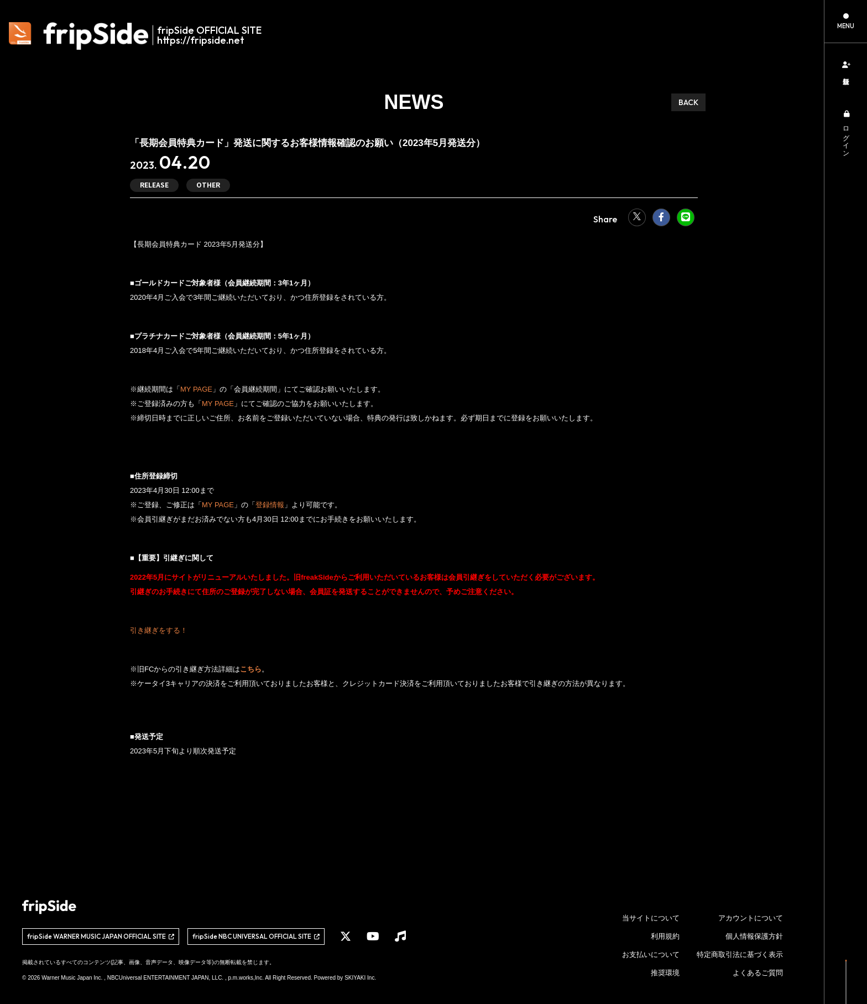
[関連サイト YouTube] (373, 936)
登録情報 (269, 505)
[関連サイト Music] (400, 936)
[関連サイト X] (345, 936)
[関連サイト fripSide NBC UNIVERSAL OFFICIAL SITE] (256, 936)
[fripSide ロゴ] (141, 36)
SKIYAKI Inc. (360, 978)
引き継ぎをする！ (158, 630)
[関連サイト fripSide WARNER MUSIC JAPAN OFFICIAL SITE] (100, 936)
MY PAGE (196, 389)
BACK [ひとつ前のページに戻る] (688, 102)
